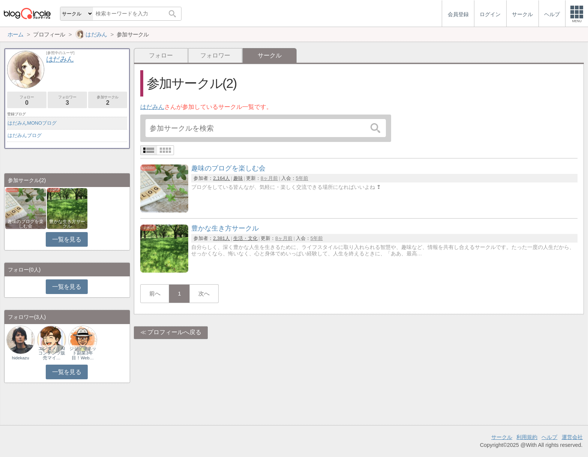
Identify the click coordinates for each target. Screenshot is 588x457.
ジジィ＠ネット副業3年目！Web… (82, 353)
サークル (501, 437)
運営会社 (572, 437)
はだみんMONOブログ (32, 123)
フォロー (161, 55)
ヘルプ (549, 437)
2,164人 (221, 178)
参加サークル (108, 100)
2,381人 (221, 238)
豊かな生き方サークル (67, 223)
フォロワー (215, 55)
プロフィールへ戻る (174, 332)
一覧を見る (66, 239)
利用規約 (526, 437)
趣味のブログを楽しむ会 (26, 223)
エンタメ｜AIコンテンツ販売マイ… (51, 353)
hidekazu (20, 358)
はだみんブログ (25, 135)
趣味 (238, 178)
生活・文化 (245, 238)
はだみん (152, 107)
